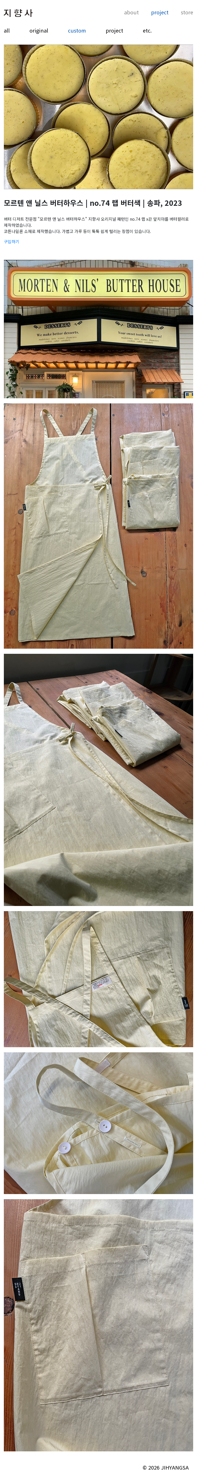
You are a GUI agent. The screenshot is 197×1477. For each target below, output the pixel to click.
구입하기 (11, 241)
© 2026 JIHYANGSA (166, 1467)
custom (77, 30)
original (38, 30)
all (7, 30)
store (187, 12)
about (131, 12)
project (160, 12)
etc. (147, 30)
